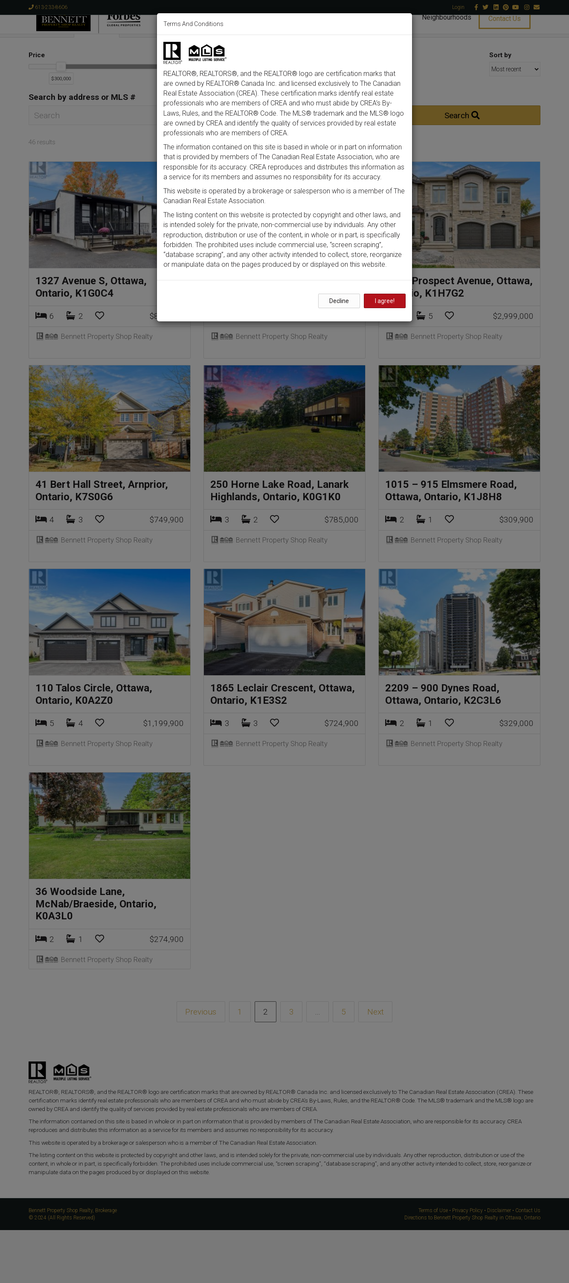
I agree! (385, 300)
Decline (339, 300)
